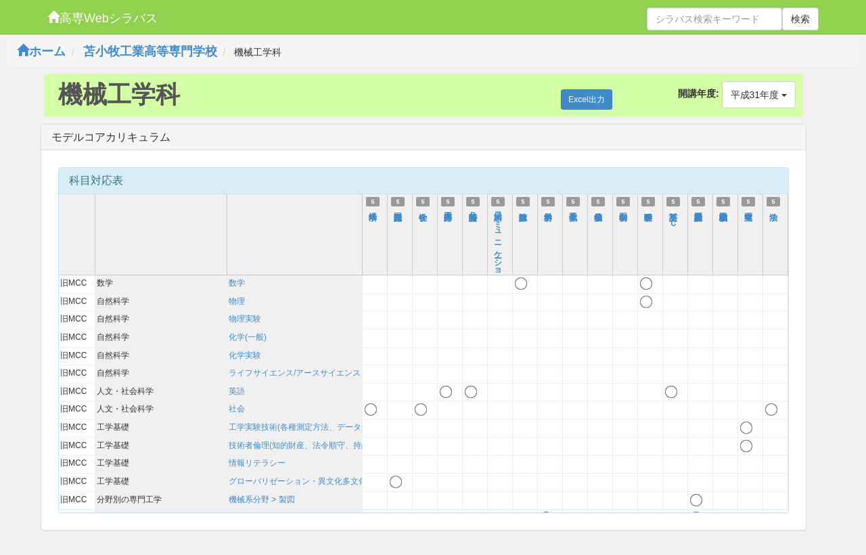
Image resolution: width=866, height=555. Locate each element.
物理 (237, 301)
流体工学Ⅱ (573, 210)
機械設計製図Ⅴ (698, 210)
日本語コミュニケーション (498, 244)
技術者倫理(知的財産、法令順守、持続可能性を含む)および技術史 (349, 445)
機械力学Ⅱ (598, 210)
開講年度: (698, 93)
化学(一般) (248, 337)
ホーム (41, 51)
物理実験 (245, 319)
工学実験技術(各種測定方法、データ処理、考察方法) (325, 427)
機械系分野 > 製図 (262, 499)
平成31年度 (759, 94)
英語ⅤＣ (673, 214)
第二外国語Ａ (448, 210)
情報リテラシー (257, 463)
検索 (800, 19)
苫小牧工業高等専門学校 (150, 51)
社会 (237, 409)
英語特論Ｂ (473, 210)
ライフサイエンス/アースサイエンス (295, 373)
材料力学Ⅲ (548, 210)
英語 (237, 391)
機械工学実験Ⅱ (723, 210)
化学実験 (245, 355)
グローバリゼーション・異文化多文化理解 (306, 481)
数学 (237, 283)
